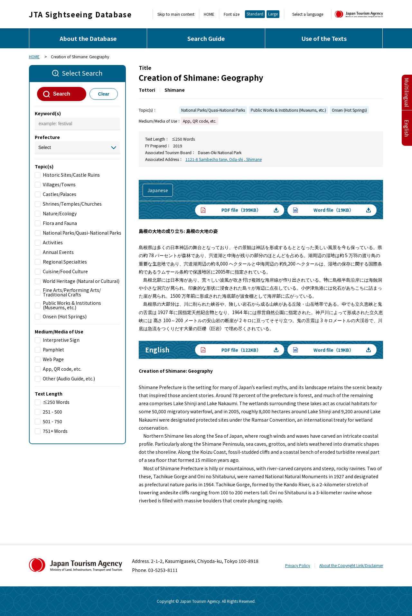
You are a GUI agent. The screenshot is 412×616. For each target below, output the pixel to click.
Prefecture (47, 137)
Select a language (307, 14)
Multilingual (407, 92)
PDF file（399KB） (241, 210)
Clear (103, 94)
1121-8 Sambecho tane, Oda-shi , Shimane (223, 159)
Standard (255, 13)
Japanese (157, 190)
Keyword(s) (48, 113)
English (407, 128)
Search (61, 94)
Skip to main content (175, 14)
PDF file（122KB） (241, 350)
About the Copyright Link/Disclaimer (351, 565)
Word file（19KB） (334, 210)
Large (273, 13)
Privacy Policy (297, 565)
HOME (209, 14)
